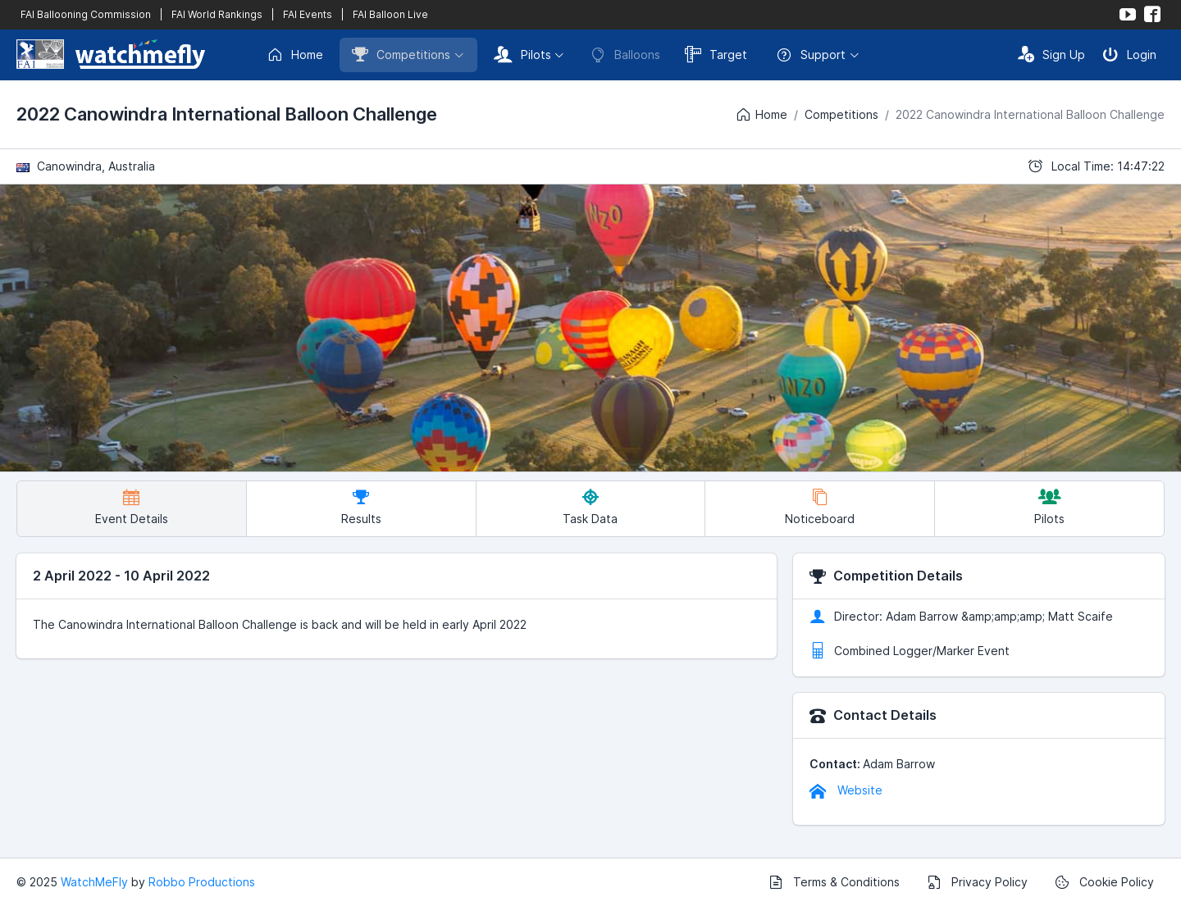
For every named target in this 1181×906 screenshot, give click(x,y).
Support (811, 55)
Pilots (522, 54)
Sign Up (1051, 54)
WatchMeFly (94, 882)
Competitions (401, 54)
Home (295, 55)
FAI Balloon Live (390, 14)
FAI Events (307, 14)
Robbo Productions (201, 882)
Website (845, 790)
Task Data (590, 507)
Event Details (131, 507)
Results (361, 507)
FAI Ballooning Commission (86, 14)
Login (1129, 54)
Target (716, 54)
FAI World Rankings (216, 14)
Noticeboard (820, 507)
